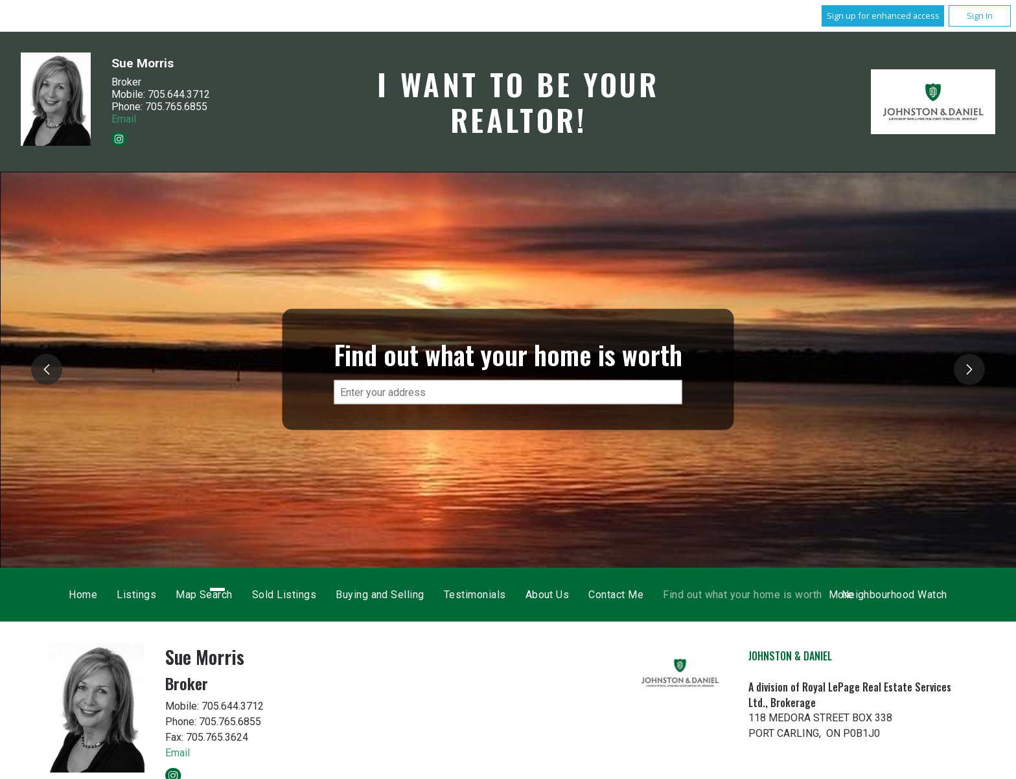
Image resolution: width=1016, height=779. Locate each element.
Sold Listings (504, 594)
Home (304, 594)
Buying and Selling (601, 594)
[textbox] (508, 392)
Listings (357, 594)
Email (123, 118)
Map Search (425, 594)
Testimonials (695, 594)
